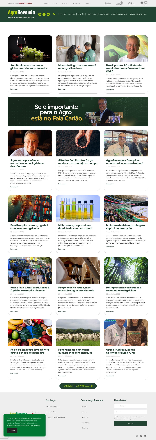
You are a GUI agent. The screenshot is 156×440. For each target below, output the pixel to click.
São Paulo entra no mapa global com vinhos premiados (29, 67)
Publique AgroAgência (55, 417)
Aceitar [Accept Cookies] (12, 431)
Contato (88, 3)
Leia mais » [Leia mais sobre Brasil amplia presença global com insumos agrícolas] (14, 249)
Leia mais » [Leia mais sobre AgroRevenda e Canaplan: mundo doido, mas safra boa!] (110, 184)
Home (46, 3)
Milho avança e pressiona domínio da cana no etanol (75, 227)
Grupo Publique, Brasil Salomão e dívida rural (120, 351)
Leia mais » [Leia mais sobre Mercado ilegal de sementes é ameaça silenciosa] (62, 89)
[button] (78, 386)
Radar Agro (103, 14)
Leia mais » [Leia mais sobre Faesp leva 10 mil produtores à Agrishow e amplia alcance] (14, 311)
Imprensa (76, 3)
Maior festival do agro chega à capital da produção (125, 227)
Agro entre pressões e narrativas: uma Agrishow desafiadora (27, 163)
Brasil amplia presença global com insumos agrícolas (29, 227)
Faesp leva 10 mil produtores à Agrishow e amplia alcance (29, 289)
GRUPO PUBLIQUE (25, 3)
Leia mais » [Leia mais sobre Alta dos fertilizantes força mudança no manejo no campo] (62, 184)
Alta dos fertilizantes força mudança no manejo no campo (78, 162)
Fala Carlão (51, 412)
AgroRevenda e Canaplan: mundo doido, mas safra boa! (124, 162)
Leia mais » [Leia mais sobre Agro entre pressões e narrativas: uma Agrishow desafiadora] (14, 187)
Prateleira (91, 14)
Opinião (81, 14)
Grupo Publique (52, 406)
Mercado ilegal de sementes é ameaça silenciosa (77, 67)
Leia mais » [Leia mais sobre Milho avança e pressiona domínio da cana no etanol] (62, 249)
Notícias (71, 14)
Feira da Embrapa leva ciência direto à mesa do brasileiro (29, 351)
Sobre (55, 3)
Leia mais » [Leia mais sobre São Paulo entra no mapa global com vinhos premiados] (14, 89)
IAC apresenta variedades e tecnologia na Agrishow (123, 289)
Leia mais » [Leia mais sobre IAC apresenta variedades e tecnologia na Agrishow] (110, 311)
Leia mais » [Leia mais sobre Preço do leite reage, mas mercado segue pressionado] (62, 311)
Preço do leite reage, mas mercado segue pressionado (76, 289)
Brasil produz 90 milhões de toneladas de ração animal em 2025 (125, 68)
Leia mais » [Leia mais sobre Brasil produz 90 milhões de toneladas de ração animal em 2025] (110, 90)
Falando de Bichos (138, 14)
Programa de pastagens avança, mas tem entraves (75, 351)
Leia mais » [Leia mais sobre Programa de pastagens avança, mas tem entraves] (62, 376)
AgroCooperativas (119, 14)
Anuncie (65, 3)
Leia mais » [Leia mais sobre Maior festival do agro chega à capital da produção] (110, 247)
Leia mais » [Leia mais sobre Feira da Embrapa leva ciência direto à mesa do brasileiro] (14, 373)
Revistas (62, 14)
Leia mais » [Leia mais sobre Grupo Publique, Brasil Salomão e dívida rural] (110, 376)
